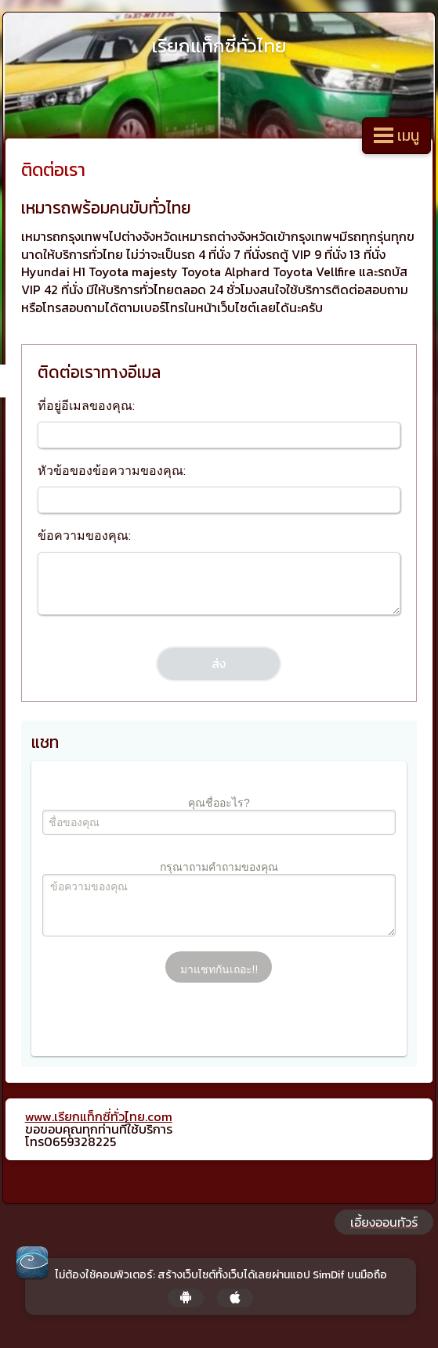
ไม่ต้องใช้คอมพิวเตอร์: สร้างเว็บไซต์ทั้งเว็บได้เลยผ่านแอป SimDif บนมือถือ (221, 1275)
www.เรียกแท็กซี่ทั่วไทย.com (98, 1116)
